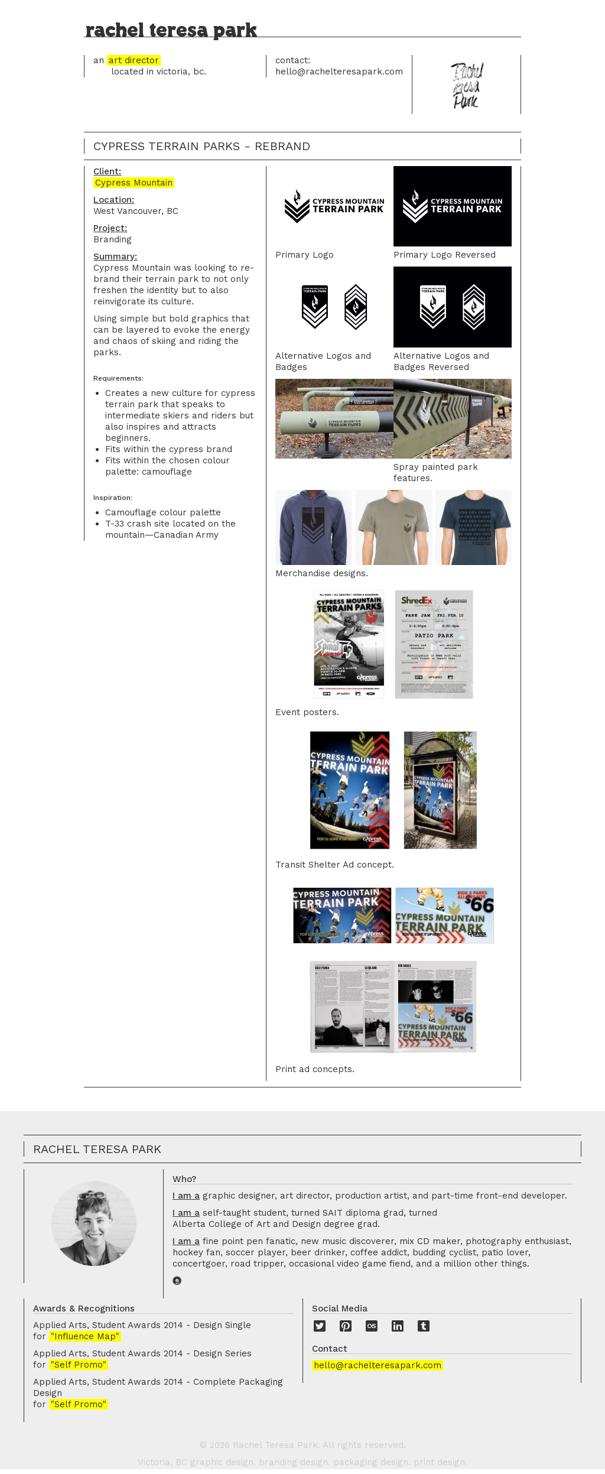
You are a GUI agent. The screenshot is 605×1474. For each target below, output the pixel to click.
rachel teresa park (171, 30)
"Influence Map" (85, 1336)
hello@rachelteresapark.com (377, 1365)
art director (134, 60)
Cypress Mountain (134, 182)
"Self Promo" (78, 1364)
